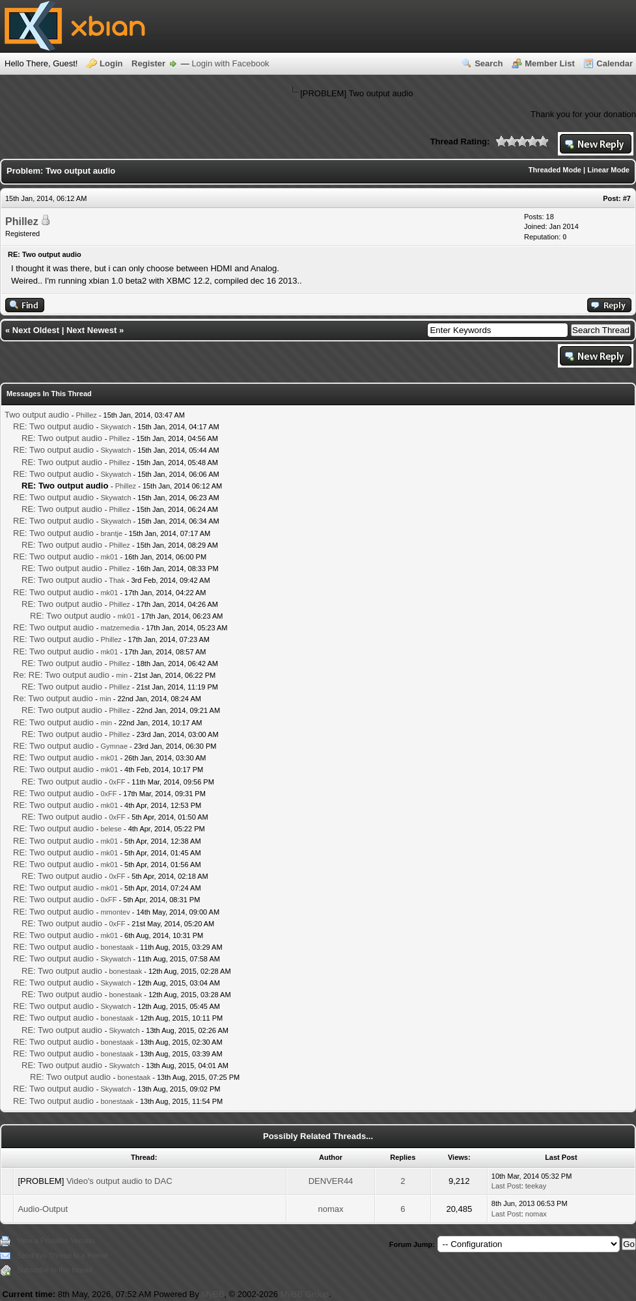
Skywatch (115, 427)
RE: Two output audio (53, 426)
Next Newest (91, 330)
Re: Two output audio (53, 698)
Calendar (614, 63)
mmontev (115, 912)
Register (148, 63)
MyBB (213, 1294)
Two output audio (37, 415)
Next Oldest (35, 330)
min (122, 675)
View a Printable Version (55, 1240)
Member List (550, 63)
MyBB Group (305, 1294)
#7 (627, 198)
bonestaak (116, 947)
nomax (331, 1209)
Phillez (21, 221)
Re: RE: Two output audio (61, 675)
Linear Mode (608, 170)
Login (111, 63)
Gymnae (114, 746)
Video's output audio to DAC (119, 1181)
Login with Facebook (230, 63)
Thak (116, 580)
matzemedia (119, 628)
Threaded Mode (555, 170)
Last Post (506, 1186)
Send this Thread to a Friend (62, 1255)
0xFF (117, 782)
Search (489, 63)
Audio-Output (43, 1209)
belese (110, 829)
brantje (111, 533)
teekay (535, 1186)
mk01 (109, 557)
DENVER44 (331, 1181)
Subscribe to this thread (54, 1270)
